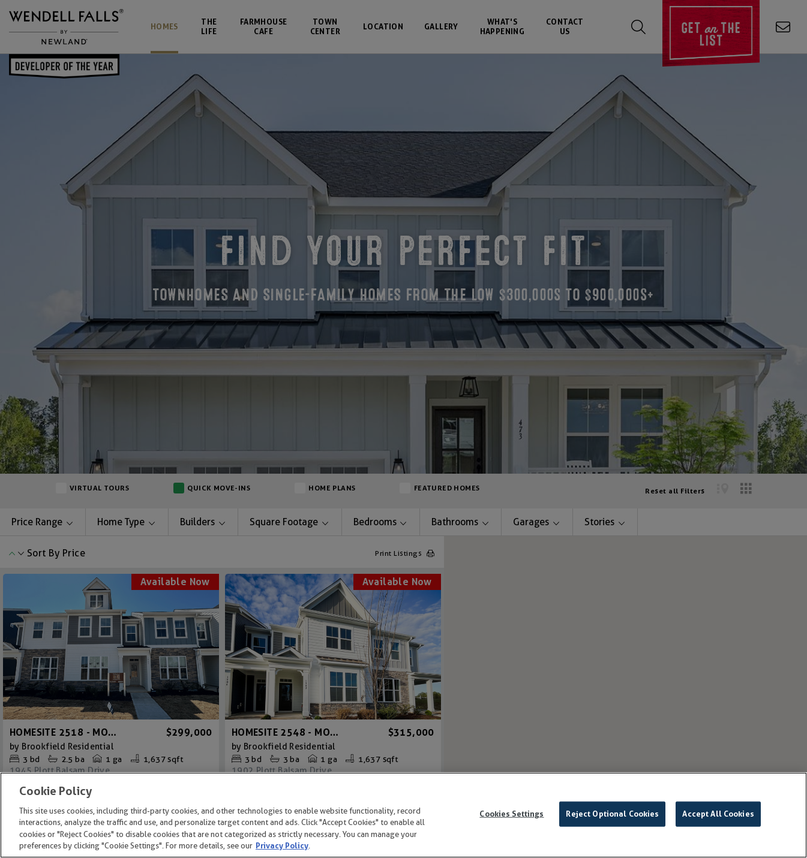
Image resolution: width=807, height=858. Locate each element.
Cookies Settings (511, 813)
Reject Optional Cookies (612, 813)
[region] (403, 815)
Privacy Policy (282, 845)
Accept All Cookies (718, 813)
